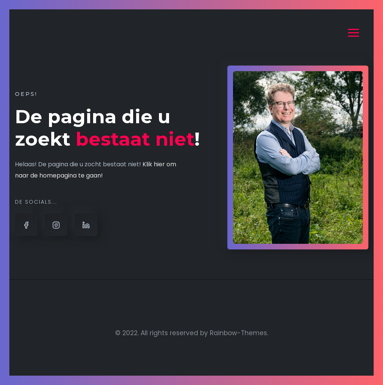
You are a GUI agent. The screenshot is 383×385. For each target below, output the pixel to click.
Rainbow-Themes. (239, 332)
